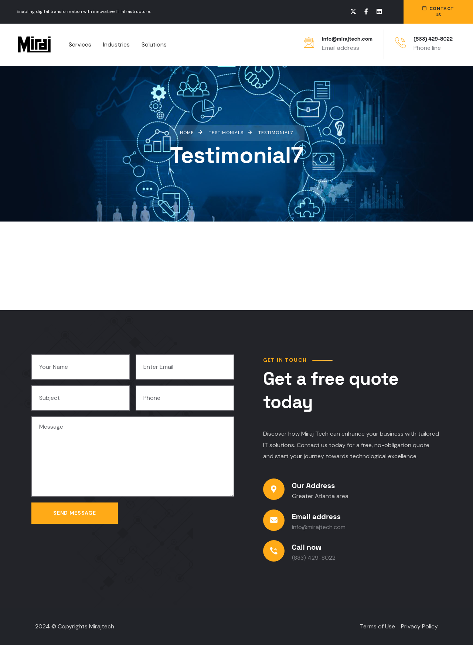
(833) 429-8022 (433, 38)
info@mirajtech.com (347, 38)
